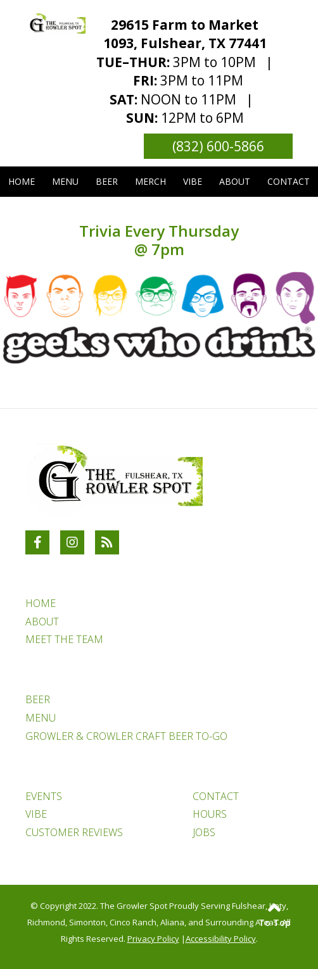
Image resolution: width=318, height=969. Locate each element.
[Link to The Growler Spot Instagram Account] (72, 542)
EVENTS (43, 796)
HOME (40, 603)
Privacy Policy (153, 938)
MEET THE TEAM (64, 639)
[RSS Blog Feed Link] (107, 542)
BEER (37, 699)
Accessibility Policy (221, 938)
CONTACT (216, 796)
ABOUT (42, 621)
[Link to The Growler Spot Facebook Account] (37, 542)
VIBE (36, 814)
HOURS (210, 814)
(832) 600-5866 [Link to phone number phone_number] (218, 146)
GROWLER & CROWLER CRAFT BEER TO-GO (126, 736)
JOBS (204, 832)
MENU (40, 718)
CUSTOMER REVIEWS (74, 832)
